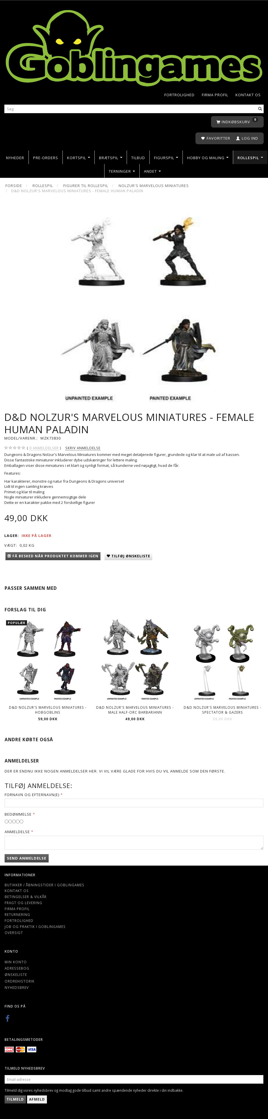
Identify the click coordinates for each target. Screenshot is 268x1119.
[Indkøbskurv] (237, 122)
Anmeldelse (17, 831)
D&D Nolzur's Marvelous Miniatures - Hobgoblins (48, 709)
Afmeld (37, 1099)
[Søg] (260, 108)
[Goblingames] (134, 46)
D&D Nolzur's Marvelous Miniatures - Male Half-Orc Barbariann (135, 709)
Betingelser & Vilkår (26, 896)
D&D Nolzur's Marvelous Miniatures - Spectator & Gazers (222, 709)
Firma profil (215, 94)
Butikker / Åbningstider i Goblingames (44, 885)
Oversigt (14, 932)
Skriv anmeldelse (82, 448)
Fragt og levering (23, 902)
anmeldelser (44, 448)
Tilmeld (15, 1099)
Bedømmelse (18, 814)
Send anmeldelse (26, 858)
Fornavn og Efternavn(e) (32, 794)
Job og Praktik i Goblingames (35, 926)
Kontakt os (248, 94)
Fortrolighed (179, 94)
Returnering (17, 914)
